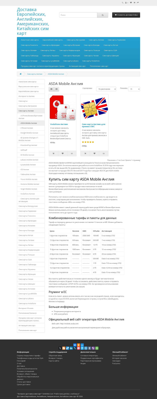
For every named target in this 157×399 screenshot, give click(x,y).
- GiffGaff (23, 150)
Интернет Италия (26, 308)
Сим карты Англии (96, 40)
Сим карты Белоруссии (28, 206)
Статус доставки (24, 382)
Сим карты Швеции (110, 55)
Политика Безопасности (27, 368)
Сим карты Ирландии (50, 45)
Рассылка (116, 363)
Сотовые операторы (89, 355)
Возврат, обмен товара (27, 374)
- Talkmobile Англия (27, 174)
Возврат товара (55, 358)
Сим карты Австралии (76, 40)
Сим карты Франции (71, 55)
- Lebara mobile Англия (28, 160)
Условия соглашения (25, 371)
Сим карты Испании (71, 45)
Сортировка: (87, 88)
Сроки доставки (23, 384)
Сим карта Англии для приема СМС (93, 125)
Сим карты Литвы (47, 50)
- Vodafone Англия (27, 194)
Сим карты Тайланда (29, 55)
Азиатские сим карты (30, 40)
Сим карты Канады (92, 45)
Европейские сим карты (53, 40)
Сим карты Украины (50, 55)
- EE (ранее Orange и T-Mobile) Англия (28, 139)
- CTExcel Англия (26, 128)
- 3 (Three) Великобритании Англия (30, 116)
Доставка (21, 366)
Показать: (124, 88)
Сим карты (23, 101)
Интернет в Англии (26, 96)
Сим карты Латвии (29, 50)
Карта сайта (54, 361)
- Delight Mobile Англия (28, 133)
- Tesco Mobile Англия (28, 179)
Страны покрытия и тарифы (28, 355)
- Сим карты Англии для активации (29, 199)
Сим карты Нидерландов (69, 50)
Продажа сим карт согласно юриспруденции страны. (43, 66)
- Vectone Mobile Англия (29, 184)
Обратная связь (55, 355)
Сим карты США (110, 50)
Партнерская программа (90, 361)
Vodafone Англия (59, 124)
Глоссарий (21, 361)
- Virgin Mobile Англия (28, 189)
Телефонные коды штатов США (30, 358)
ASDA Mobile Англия (56, 74)
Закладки (116, 361)
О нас (19, 363)
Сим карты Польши (92, 50)
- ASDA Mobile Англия (28, 123)
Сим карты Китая (111, 45)
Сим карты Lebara (70, 61)
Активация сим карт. (77, 66)
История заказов (119, 358)
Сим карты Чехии (91, 55)
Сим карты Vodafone (91, 61)
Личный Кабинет (119, 355)
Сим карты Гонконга (29, 45)
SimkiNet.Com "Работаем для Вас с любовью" (61, 394)
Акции (83, 363)
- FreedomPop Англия (28, 145)
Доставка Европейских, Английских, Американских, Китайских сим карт (33, 21)
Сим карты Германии (116, 40)
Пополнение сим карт (99, 66)
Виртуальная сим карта (28, 86)
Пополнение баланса (27, 313)
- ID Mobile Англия (26, 155)
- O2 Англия (24, 169)
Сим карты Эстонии (29, 61)
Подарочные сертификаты (91, 358)
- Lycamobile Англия (27, 164)
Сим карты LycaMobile (50, 61)
